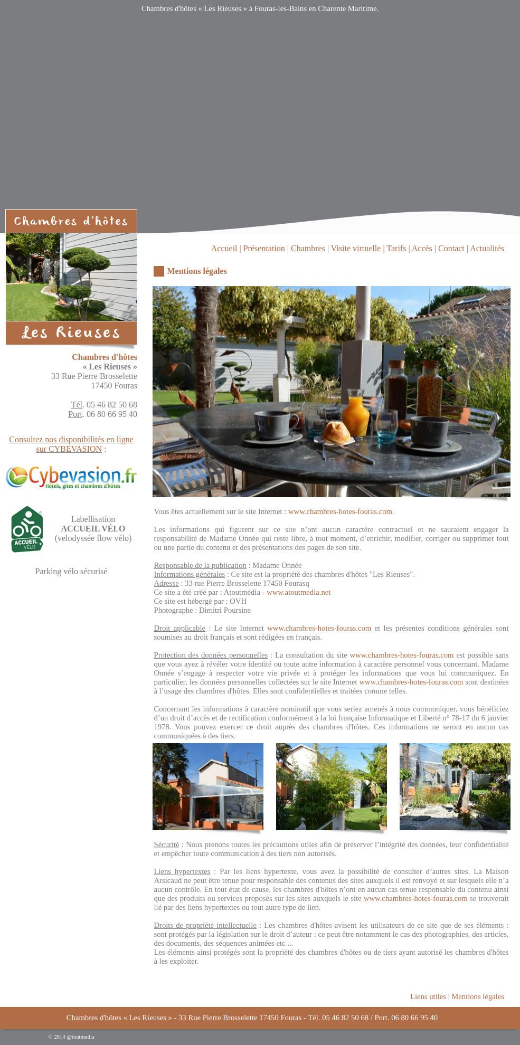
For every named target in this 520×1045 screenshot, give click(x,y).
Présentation (264, 248)
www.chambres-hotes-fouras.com (340, 511)
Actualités (487, 248)
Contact (451, 248)
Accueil (224, 248)
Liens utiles (428, 996)
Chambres (308, 248)
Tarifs (396, 248)
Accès (422, 248)
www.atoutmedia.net (298, 592)
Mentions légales (477, 996)
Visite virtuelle (356, 248)
